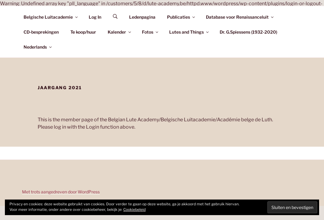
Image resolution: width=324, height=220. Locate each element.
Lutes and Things (189, 32)
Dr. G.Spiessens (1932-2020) (248, 32)
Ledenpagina (142, 17)
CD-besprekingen (41, 32)
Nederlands (38, 47)
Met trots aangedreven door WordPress (61, 191)
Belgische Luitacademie (51, 17)
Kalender (120, 32)
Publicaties (181, 17)
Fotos (150, 32)
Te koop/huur (83, 32)
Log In (95, 17)
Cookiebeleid (134, 209)
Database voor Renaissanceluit (240, 17)
